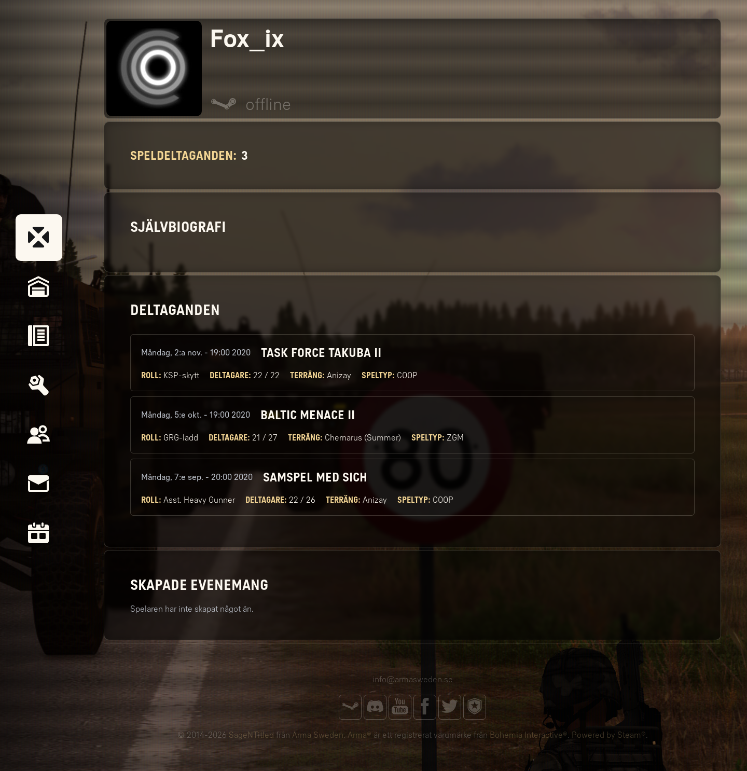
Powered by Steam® (609, 735)
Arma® (359, 735)
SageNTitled (251, 735)
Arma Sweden (317, 735)
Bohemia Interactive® (529, 735)
